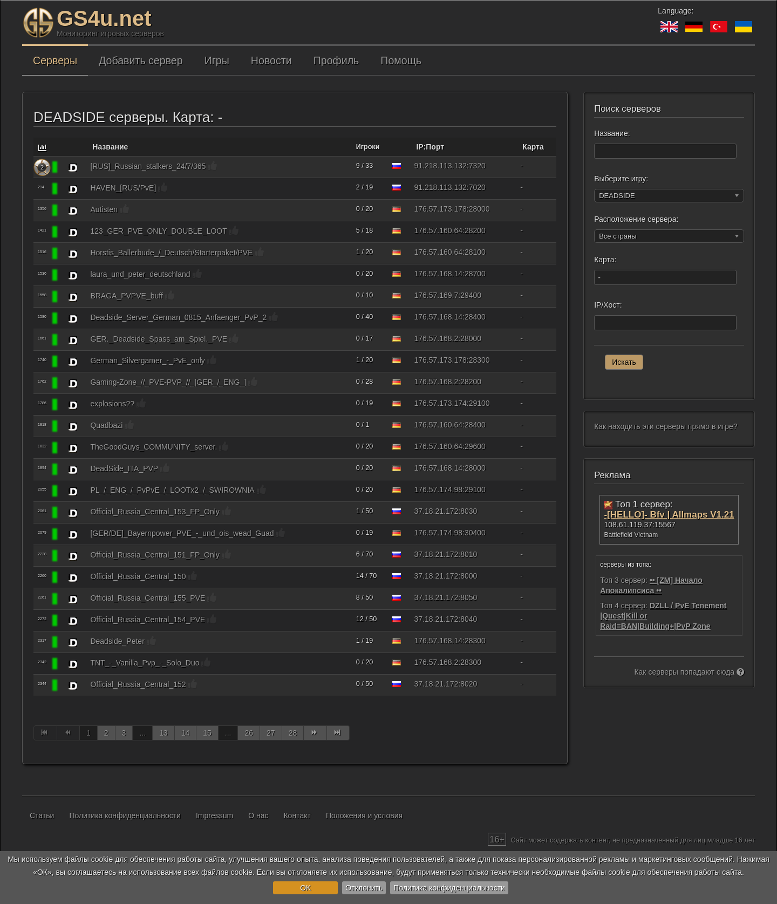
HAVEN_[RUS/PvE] (123, 187)
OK (305, 887)
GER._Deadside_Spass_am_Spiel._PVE (158, 339)
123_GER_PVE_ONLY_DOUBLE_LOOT (158, 231)
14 (185, 733)
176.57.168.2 (436, 338)
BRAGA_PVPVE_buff (126, 295)
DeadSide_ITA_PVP (124, 468)
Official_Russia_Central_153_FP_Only (154, 511)
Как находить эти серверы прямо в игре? (665, 426)
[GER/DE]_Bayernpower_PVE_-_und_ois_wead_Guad (182, 533)
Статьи (42, 815)
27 (271, 733)
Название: (612, 133)
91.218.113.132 (440, 165)
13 (163, 733)
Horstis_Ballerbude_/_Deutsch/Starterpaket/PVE (171, 252)
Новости (271, 60)
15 (207, 733)
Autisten (104, 209)
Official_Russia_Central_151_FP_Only (154, 554)
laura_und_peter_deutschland (140, 274)
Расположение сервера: (636, 219)
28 (293, 733)
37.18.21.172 (436, 511)
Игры (217, 60)
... (142, 733)
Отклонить (364, 887)
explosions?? (112, 403)
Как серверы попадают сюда (689, 672)
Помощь (400, 60)
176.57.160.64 (438, 230)
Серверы (55, 60)
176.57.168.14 (438, 273)
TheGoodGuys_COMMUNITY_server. (153, 447)
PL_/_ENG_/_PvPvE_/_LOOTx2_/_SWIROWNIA (172, 490)
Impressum (214, 815)
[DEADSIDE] (73, 167)
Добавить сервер (141, 60)
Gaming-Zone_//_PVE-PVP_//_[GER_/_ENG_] (168, 382)
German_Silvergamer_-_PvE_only (147, 360)
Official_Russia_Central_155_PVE (147, 598)
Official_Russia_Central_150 (138, 576)
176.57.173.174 (440, 403)
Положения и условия (364, 815)
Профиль (336, 60)
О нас (258, 815)
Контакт (296, 815)
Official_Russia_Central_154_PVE (147, 619)
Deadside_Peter (117, 641)
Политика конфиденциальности (449, 887)
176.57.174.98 (438, 489)
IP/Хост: (608, 305)
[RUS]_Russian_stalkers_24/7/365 (148, 166)
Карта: (605, 259)
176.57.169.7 (436, 295)
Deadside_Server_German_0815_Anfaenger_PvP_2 (178, 317)
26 (248, 733)
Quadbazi (106, 425)
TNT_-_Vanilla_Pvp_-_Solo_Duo (144, 662)
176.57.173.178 (440, 209)
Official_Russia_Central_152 (138, 684)
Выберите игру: (621, 178)
